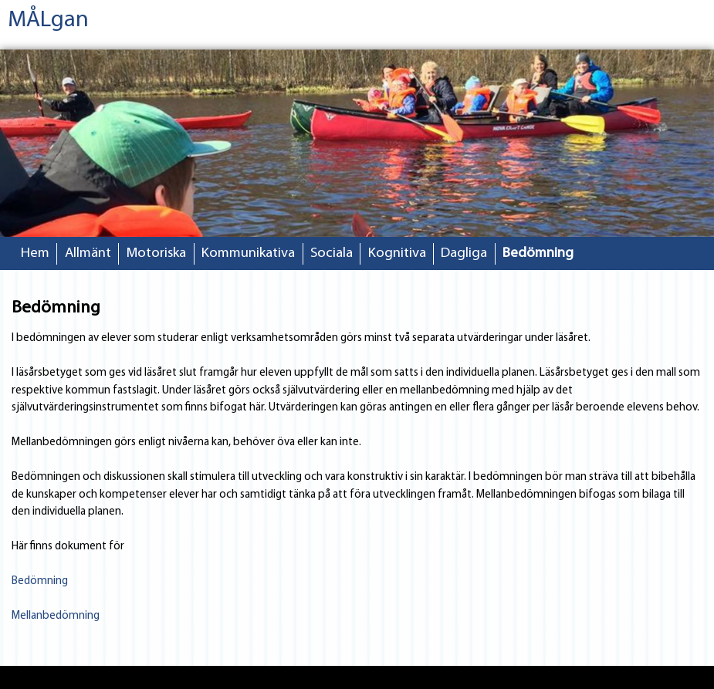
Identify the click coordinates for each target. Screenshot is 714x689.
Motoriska (156, 253)
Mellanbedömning (56, 616)
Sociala (331, 253)
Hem (35, 253)
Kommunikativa (248, 253)
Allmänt (88, 253)
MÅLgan (48, 20)
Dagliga (464, 253)
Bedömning (538, 253)
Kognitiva (397, 253)
